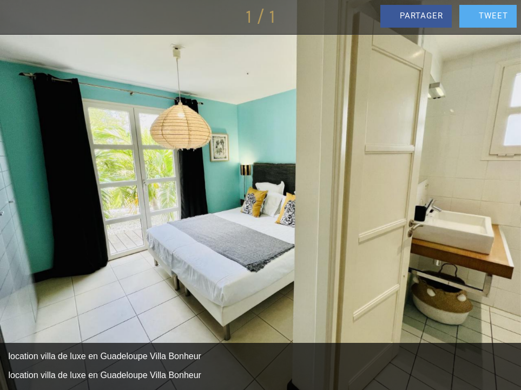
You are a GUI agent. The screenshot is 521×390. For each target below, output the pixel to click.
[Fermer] (17, 17)
